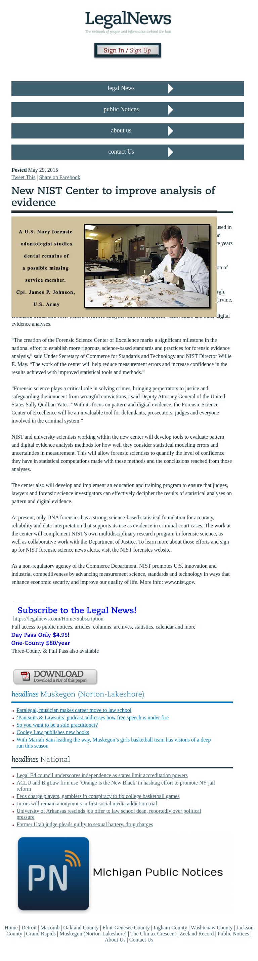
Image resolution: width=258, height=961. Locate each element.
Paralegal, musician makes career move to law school (73, 710)
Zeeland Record (197, 933)
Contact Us (141, 940)
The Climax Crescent (153, 933)
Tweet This (23, 177)
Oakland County (81, 927)
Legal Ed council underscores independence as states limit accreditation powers (102, 775)
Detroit (30, 927)
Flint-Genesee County (126, 927)
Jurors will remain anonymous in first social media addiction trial (86, 803)
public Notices (121, 109)
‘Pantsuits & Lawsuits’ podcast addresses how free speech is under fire (92, 717)
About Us (115, 940)
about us (121, 130)
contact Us (121, 151)
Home (11, 927)
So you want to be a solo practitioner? (57, 725)
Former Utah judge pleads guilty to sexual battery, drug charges (84, 824)
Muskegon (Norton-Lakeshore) (93, 933)
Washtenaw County (212, 927)
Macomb (50, 927)
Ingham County (171, 927)
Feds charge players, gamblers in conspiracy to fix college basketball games (97, 796)
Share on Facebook (59, 177)
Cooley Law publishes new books (52, 732)
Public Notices (233, 933)
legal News (121, 88)
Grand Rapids (41, 933)
